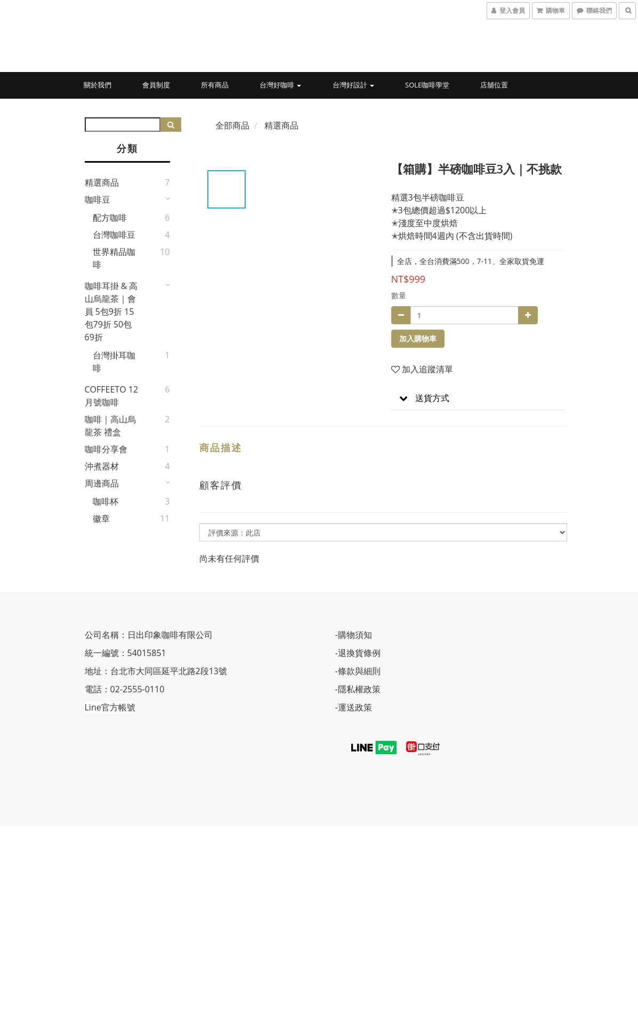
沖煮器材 (102, 466)
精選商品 (102, 182)
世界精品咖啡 (114, 258)
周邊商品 (102, 483)
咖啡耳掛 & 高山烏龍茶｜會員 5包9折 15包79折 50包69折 (111, 311)
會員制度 (156, 85)
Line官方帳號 (110, 707)
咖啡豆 (97, 199)
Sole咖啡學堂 (427, 85)
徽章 (101, 518)
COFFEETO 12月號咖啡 (112, 395)
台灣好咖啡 (280, 85)
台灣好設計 (353, 85)
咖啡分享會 (106, 449)
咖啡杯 (105, 501)
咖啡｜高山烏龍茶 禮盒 (110, 425)
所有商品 (215, 85)
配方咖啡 (110, 217)
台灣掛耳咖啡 (114, 361)
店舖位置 (494, 85)
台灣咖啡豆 (114, 235)
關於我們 (97, 85)
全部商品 (232, 125)
